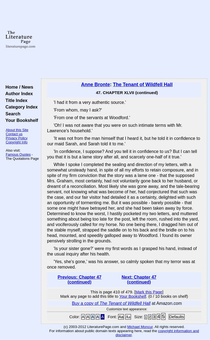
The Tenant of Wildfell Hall (143, 84)
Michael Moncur (140, 327)
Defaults (176, 317)
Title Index (15, 100)
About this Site (17, 130)
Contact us (14, 134)
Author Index (18, 93)
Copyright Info (17, 142)
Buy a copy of (111, 303)
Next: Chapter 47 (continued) (139, 279)
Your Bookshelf (20, 120)
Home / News (18, 87)
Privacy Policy (17, 138)
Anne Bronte (95, 84)
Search (11, 113)
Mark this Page (148, 292)
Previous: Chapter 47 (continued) (79, 279)
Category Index (20, 106)
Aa (121, 317)
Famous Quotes (18, 154)
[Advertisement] (124, 39)
